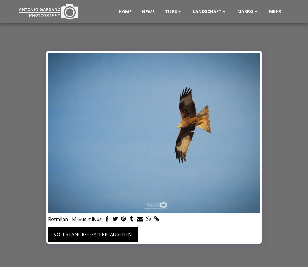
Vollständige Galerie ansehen (93, 234)
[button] (173, 11)
